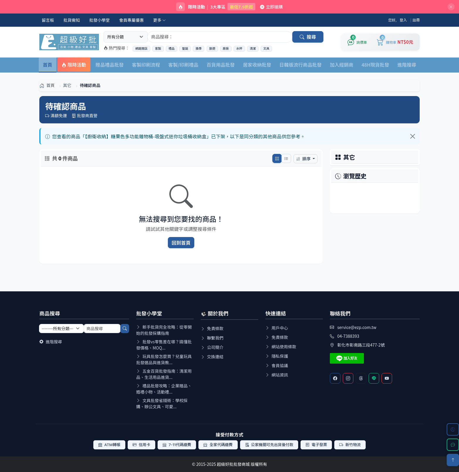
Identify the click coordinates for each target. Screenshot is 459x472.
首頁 (47, 64)
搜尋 (308, 36)
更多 (159, 20)
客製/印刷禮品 (183, 64)
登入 (403, 20)
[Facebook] (335, 378)
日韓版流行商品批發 (300, 64)
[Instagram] (348, 378)
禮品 (171, 49)
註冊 (416, 20)
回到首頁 (181, 242)
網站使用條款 (280, 347)
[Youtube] (387, 378)
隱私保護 (276, 356)
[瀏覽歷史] (453, 429)
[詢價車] (357, 42)
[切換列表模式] (286, 158)
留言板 (48, 20)
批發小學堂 (99, 20)
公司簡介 (212, 347)
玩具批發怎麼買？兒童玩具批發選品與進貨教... (164, 359)
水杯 (239, 49)
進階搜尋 (406, 64)
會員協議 (276, 365)
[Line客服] (374, 378)
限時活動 (74, 64)
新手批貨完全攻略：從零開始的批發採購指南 (164, 330)
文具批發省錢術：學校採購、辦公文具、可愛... (162, 403)
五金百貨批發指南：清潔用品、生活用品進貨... (164, 374)
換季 (198, 49)
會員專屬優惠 (131, 20)
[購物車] (395, 42)
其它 (349, 157)
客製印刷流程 (146, 64)
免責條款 (212, 328)
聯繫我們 (212, 338)
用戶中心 (276, 328)
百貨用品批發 (221, 64)
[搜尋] (124, 328)
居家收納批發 (257, 64)
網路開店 (141, 49)
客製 (158, 49)
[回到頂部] (453, 460)
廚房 (226, 49)
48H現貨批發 (375, 64)
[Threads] (361, 378)
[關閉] (451, 6)
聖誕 (185, 49)
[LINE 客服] (453, 445)
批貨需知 (71, 20)
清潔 (253, 49)
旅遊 (212, 49)
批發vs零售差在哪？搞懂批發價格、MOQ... (164, 345)
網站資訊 (276, 375)
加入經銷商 (341, 64)
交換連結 (212, 357)
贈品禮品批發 (110, 64)
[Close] (413, 136)
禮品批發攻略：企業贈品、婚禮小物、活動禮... (164, 389)
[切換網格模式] (277, 158)
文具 (266, 49)
